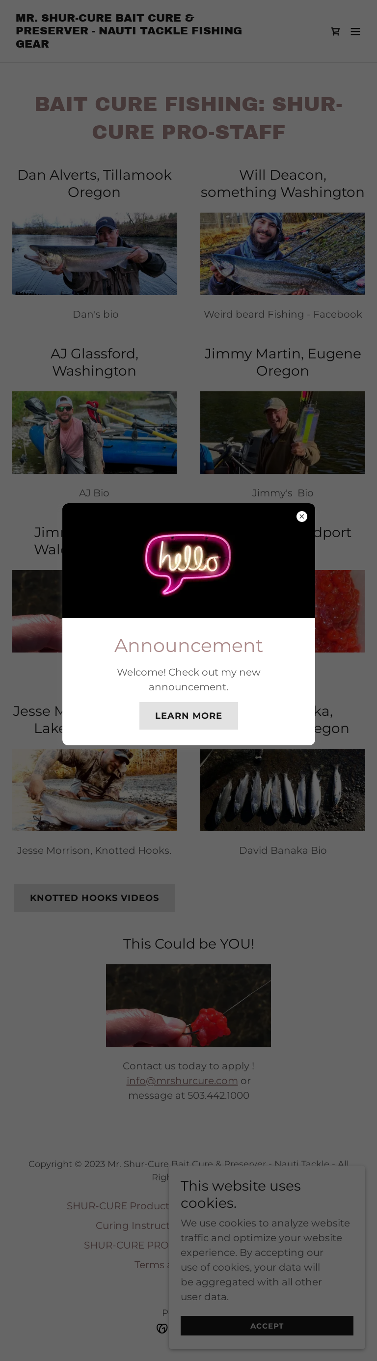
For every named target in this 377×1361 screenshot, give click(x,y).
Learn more (188, 715)
